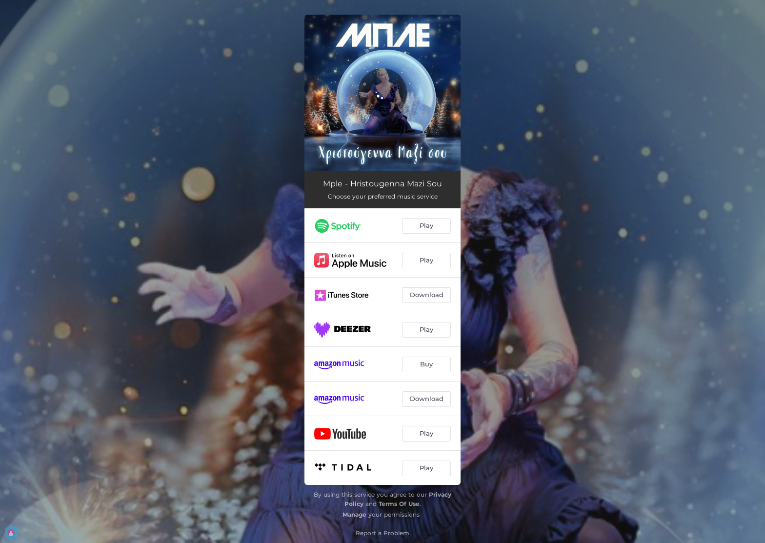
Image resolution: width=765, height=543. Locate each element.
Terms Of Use (399, 503)
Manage (354, 514)
